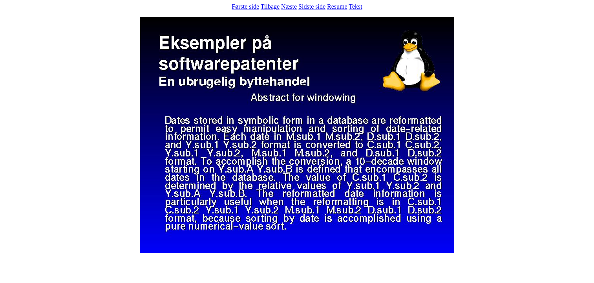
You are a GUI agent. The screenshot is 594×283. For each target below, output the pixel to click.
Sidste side (311, 6)
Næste (289, 6)
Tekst (355, 6)
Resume (337, 6)
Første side (245, 6)
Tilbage (270, 6)
